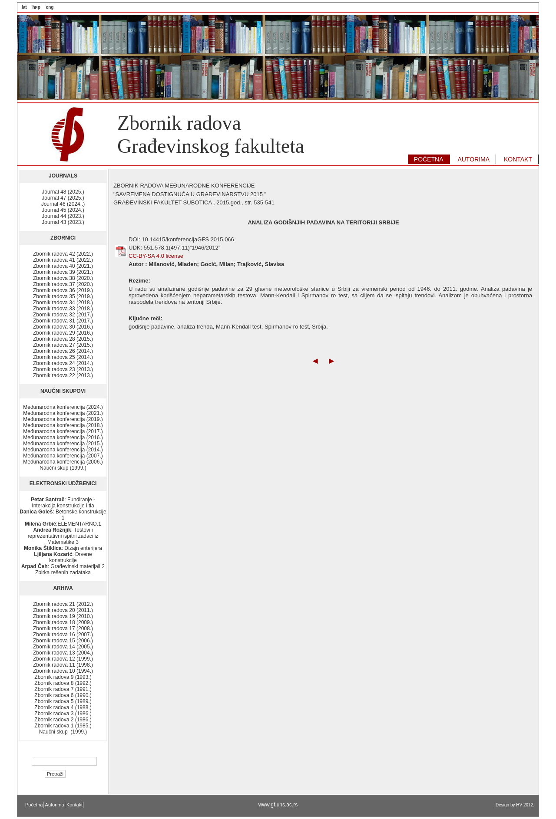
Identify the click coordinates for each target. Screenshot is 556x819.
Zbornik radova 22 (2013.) (63, 375)
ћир (36, 7)
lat (24, 7)
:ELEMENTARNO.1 (63, 524)
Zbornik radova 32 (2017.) (63, 315)
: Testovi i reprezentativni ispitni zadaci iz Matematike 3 (63, 536)
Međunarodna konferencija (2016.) (63, 437)
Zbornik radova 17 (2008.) (63, 628)
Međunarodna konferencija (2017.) (63, 431)
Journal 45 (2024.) (63, 210)
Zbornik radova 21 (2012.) (63, 604)
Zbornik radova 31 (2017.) (63, 321)
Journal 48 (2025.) (63, 192)
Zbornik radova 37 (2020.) (63, 284)
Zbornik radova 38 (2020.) (63, 278)
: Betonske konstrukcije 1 (63, 515)
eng (50, 7)
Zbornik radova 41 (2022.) (63, 260)
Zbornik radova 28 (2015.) (63, 339)
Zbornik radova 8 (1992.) (62, 683)
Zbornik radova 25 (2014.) (63, 357)
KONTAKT (518, 159)
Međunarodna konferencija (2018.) (63, 425)
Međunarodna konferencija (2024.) (63, 407)
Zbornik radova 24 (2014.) (63, 363)
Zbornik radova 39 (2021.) (63, 272)
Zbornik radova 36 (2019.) (63, 290)
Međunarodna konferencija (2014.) (63, 450)
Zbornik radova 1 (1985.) (62, 726)
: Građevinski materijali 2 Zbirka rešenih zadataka (63, 569)
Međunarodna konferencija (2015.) (63, 444)
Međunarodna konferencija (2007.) (63, 456)
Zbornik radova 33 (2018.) (63, 309)
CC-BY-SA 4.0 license (156, 256)
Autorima (54, 804)
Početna (34, 804)
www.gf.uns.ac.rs (278, 805)
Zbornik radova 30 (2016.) (63, 327)
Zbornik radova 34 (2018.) (63, 302)
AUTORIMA (473, 159)
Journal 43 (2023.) (63, 222)
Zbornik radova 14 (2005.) (63, 647)
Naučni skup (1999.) (63, 468)
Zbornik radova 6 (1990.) (62, 695)
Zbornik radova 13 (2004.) (63, 653)
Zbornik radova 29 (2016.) (63, 333)
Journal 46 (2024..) (63, 204)
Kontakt (74, 804)
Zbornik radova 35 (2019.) (63, 296)
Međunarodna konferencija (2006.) (63, 462)
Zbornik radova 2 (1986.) (62, 720)
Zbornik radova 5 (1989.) (62, 701)
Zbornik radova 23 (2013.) (63, 369)
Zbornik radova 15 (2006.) (63, 641)
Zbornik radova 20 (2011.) (63, 610)
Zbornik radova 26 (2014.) (63, 351)
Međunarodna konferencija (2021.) (63, 413)
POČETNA (428, 159)
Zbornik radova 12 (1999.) (63, 659)
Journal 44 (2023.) (63, 216)
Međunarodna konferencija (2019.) (63, 419)
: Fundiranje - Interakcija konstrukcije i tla (63, 503)
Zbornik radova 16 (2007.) (63, 635)
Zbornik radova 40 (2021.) (63, 266)
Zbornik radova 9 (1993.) (62, 677)
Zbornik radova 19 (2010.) (63, 616)
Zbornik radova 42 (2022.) (63, 254)
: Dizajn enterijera (63, 548)
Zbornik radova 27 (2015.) (63, 345)
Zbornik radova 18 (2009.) (63, 622)
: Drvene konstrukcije (63, 557)
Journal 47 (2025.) (63, 198)
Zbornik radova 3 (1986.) (62, 713)
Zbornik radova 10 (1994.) (63, 671)
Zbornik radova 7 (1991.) (62, 689)
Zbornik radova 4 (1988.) (62, 707)
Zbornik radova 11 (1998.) (63, 665)
